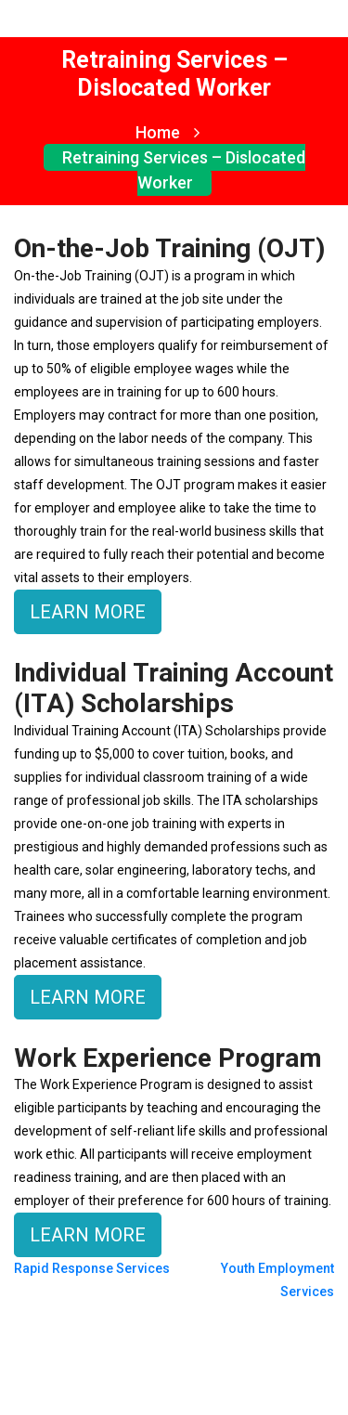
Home (167, 132)
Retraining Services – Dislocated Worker (183, 170)
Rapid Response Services (92, 1268)
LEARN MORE (88, 612)
